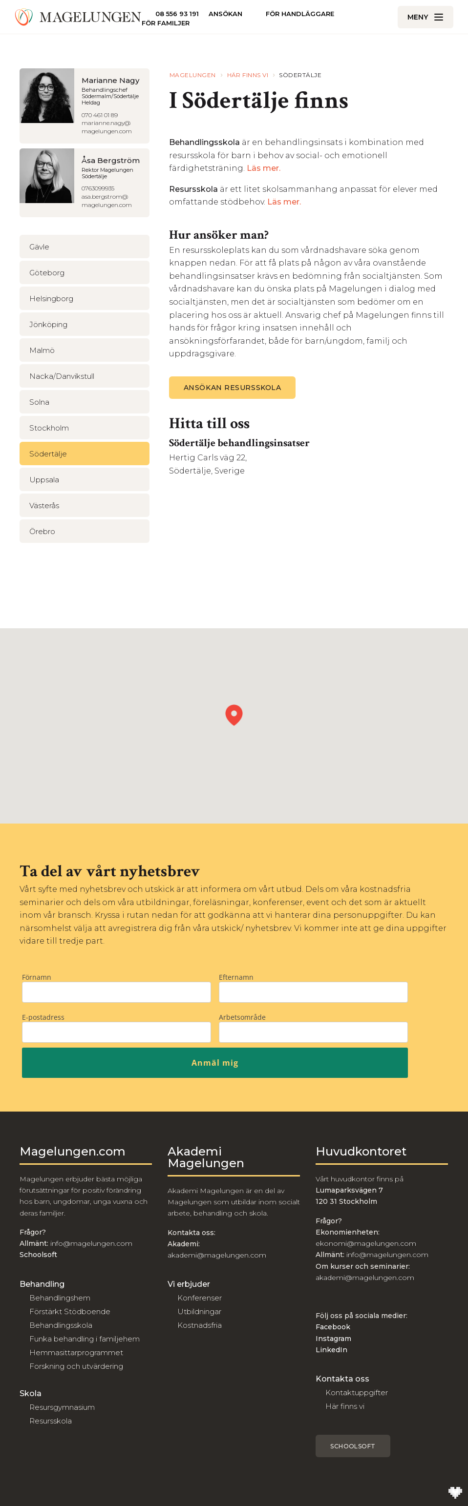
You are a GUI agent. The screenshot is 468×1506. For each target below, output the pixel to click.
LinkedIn (331, 1349)
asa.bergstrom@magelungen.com (107, 200)
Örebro (42, 531)
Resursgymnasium (62, 1407)
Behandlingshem (59, 1297)
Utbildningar (199, 1311)
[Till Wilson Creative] (455, 1493)
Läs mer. (264, 168)
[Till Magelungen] (78, 17)
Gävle (39, 246)
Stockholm (49, 428)
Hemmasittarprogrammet (76, 1352)
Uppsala (44, 479)
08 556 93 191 (177, 14)
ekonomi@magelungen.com (366, 1243)
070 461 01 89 (100, 115)
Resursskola (50, 1420)
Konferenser (199, 1297)
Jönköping (48, 324)
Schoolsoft (353, 1446)
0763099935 (98, 188)
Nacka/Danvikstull (61, 376)
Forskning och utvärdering (76, 1366)
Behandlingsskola (60, 1325)
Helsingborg (51, 298)
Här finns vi (344, 1406)
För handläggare (300, 14)
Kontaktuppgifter (356, 1392)
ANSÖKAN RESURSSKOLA (232, 387)
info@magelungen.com (90, 1243)
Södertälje (48, 453)
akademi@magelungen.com (217, 1255)
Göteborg (46, 272)
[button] (234, 715)
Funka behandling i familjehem (84, 1338)
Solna (39, 402)
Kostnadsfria (199, 1325)
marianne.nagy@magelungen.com (107, 127)
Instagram (333, 1338)
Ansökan (225, 14)
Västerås (44, 505)
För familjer (166, 23)
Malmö (42, 350)
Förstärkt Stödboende (69, 1311)
